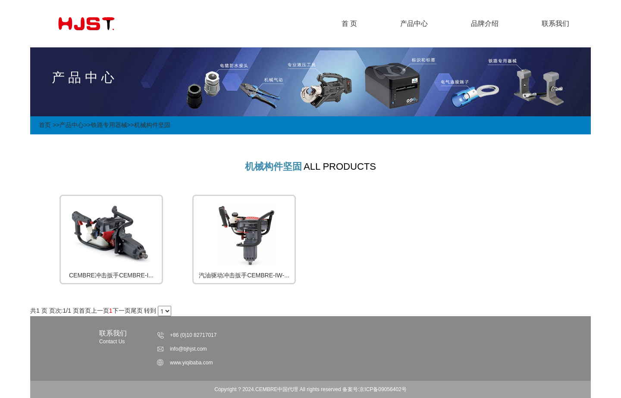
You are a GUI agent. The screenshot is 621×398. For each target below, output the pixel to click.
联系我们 (555, 23)
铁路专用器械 (109, 124)
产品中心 (414, 23)
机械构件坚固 (152, 124)
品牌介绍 (485, 23)
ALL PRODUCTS (340, 166)
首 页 (349, 23)
